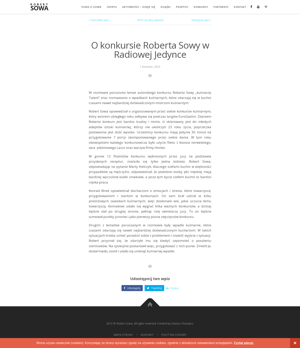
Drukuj (172, 288)
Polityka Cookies (173, 335)
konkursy (201, 7)
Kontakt (240, 7)
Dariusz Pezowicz (182, 323)
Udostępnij (132, 288)
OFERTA (112, 7)
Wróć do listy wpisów (150, 20)
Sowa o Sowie (91, 7)
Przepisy (182, 7)
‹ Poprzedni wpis (99, 20)
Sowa (41, 7)
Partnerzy (221, 7)
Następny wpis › (201, 20)
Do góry (150, 306)
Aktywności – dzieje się (138, 7)
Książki (166, 7)
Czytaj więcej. (244, 343)
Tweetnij (154, 288)
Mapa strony (123, 335)
